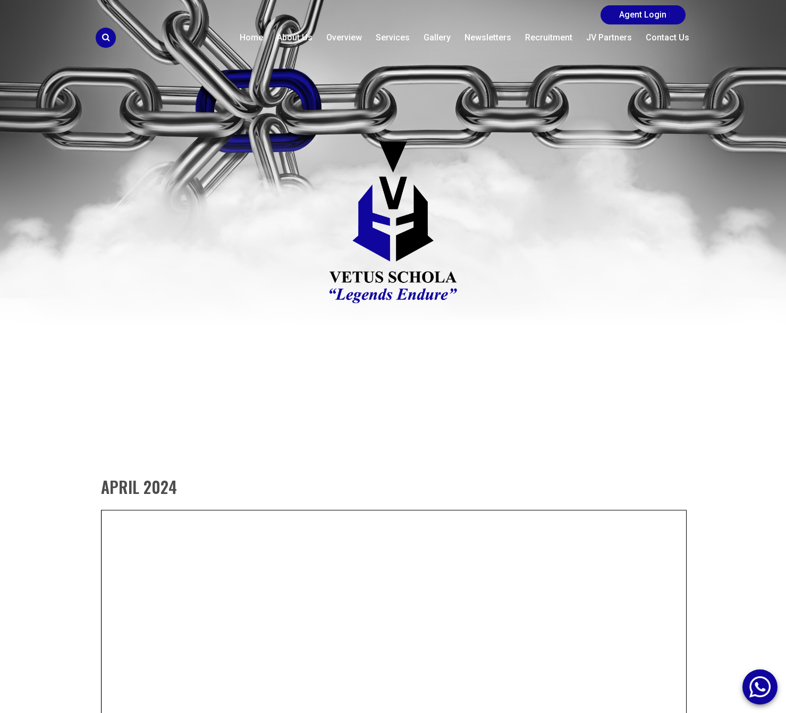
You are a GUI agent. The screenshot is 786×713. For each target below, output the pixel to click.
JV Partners (609, 37)
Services (393, 37)
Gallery (437, 37)
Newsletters (487, 37)
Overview (344, 37)
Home (251, 37)
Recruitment (548, 37)
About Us (294, 37)
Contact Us (667, 37)
